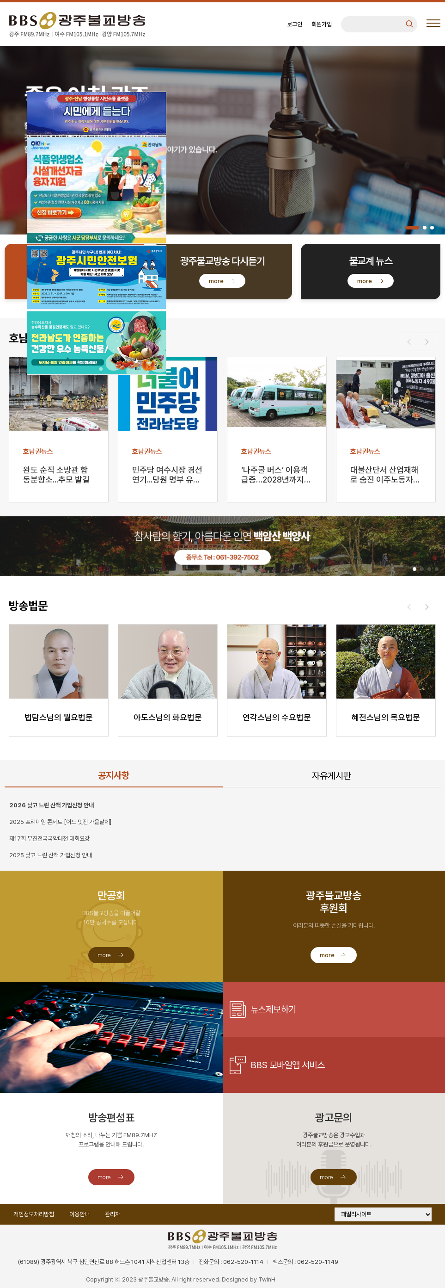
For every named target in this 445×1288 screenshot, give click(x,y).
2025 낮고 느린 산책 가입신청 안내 (50, 855)
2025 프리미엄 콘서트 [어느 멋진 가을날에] (60, 821)
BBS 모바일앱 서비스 (287, 1065)
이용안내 (79, 1214)
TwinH (266, 1279)
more (216, 281)
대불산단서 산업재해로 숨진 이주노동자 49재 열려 (384, 475)
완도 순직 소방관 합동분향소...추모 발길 (56, 474)
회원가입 (321, 24)
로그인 (294, 24)
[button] (412, 227)
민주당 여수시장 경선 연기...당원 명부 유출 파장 (167, 475)
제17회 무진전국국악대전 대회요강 (49, 838)
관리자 (112, 1214)
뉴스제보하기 (273, 1009)
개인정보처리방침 (33, 1214)
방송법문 (28, 606)
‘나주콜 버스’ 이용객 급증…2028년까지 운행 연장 (274, 475)
